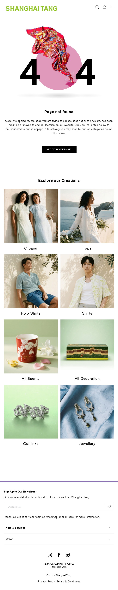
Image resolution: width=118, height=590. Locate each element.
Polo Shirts (31, 313)
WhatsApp (52, 517)
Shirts (87, 313)
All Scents (31, 378)
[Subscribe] (109, 506)
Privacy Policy (46, 581)
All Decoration (87, 378)
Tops (87, 248)
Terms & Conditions (68, 581)
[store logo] (31, 7)
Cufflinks (30, 443)
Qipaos (30, 248)
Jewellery (87, 443)
